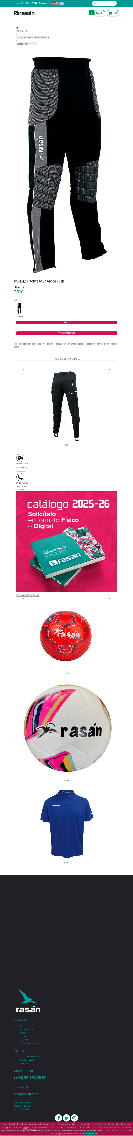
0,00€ (115, 13)
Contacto (24, 1036)
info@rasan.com (45, 3)
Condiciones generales (29, 1056)
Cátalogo (20, 490)
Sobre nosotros (26, 1029)
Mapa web (24, 1040)
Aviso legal (24, 1026)
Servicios (23, 1033)
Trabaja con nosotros (29, 1043)
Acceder (100, 13)
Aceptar (90, 1133)
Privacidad (24, 1063)
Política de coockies (28, 1060)
